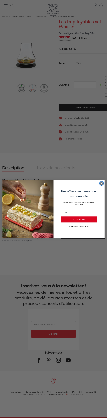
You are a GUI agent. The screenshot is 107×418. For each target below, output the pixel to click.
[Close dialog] (101, 183)
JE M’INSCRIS (79, 219)
